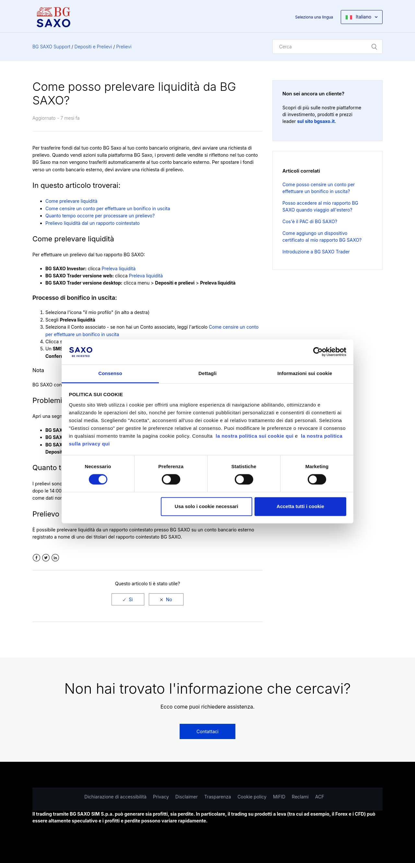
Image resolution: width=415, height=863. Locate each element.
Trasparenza (217, 796)
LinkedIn (55, 558)
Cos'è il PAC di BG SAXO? (309, 221)
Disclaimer (186, 796)
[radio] (128, 599)
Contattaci (207, 731)
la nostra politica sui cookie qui (255, 436)
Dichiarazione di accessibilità (115, 796)
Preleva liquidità (119, 268)
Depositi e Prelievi (93, 46)
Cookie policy (252, 796)
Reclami (300, 796)
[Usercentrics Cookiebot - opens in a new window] (318, 352)
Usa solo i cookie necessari (206, 506)
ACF (319, 796)
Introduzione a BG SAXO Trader (316, 251)
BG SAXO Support (51, 46)
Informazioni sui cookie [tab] (305, 373)
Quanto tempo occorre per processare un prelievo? (100, 215)
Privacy (161, 796)
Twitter (46, 558)
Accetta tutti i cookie (300, 506)
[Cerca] (327, 46)
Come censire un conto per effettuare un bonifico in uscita (107, 208)
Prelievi (123, 46)
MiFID (279, 796)
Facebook (36, 558)
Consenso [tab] (110, 373)
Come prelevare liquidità (71, 201)
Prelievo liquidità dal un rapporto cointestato (92, 223)
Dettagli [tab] (207, 373)
